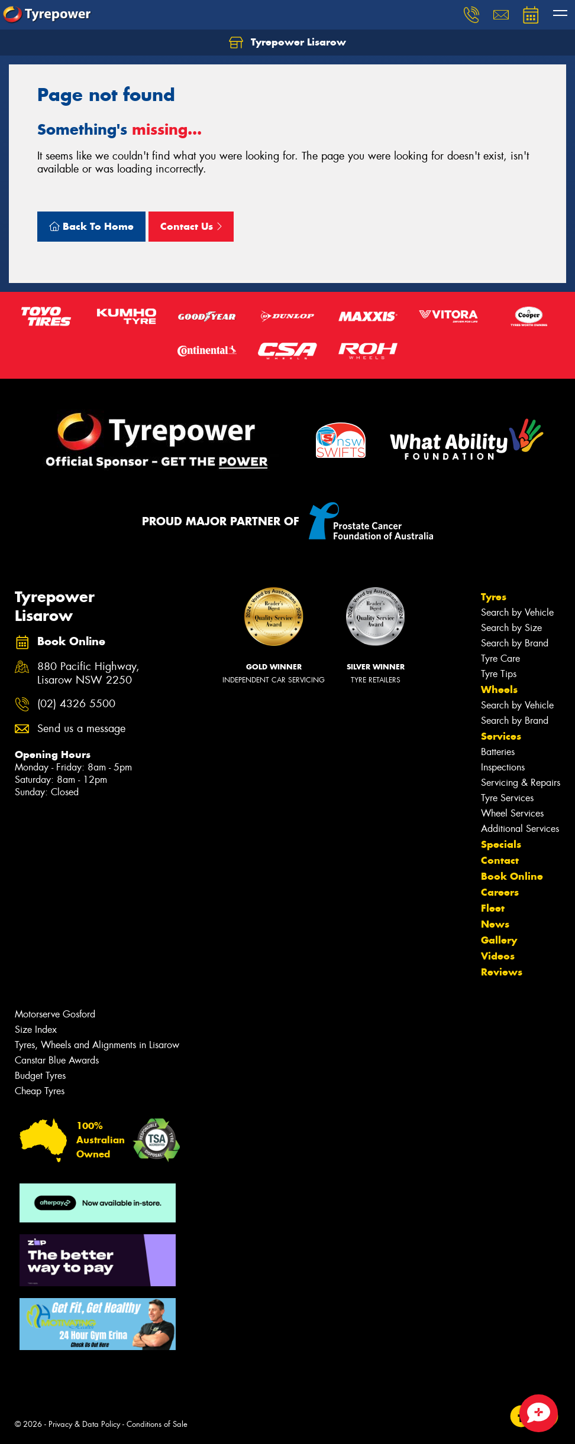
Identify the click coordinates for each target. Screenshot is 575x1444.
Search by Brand (514, 643)
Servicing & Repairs (520, 782)
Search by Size (511, 628)
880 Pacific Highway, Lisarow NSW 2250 (88, 673)
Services (501, 736)
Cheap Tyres (39, 1091)
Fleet (493, 908)
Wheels (499, 689)
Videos (498, 955)
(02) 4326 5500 (76, 704)
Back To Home (91, 226)
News (495, 924)
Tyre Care (500, 658)
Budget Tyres (40, 1075)
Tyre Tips (498, 674)
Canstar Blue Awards (57, 1060)
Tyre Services (507, 798)
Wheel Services (512, 813)
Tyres (493, 596)
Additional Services (520, 828)
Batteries (498, 752)
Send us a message (81, 729)
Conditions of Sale (157, 1424)
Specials (501, 844)
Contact (500, 860)
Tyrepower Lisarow (287, 42)
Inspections (503, 767)
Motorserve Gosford (55, 1014)
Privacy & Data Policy (84, 1424)
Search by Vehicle (517, 612)
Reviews (501, 971)
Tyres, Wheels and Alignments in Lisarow (97, 1045)
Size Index (36, 1029)
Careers (500, 892)
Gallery (499, 940)
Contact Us (191, 226)
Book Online (512, 876)
